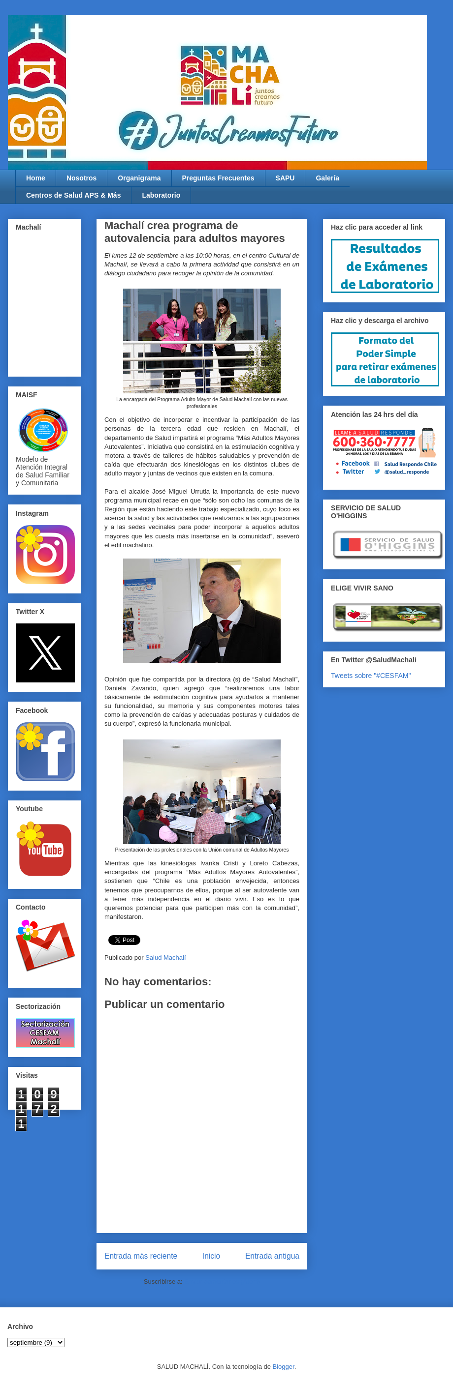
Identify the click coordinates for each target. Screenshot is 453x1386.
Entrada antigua (272, 1256)
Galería (327, 178)
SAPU (285, 178)
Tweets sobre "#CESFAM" (371, 675)
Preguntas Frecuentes (218, 178)
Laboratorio (161, 195)
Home (35, 178)
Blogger (283, 1366)
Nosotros (81, 178)
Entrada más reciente (140, 1256)
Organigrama (139, 178)
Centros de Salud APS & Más (73, 195)
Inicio (211, 1256)
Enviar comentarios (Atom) (222, 1281)
